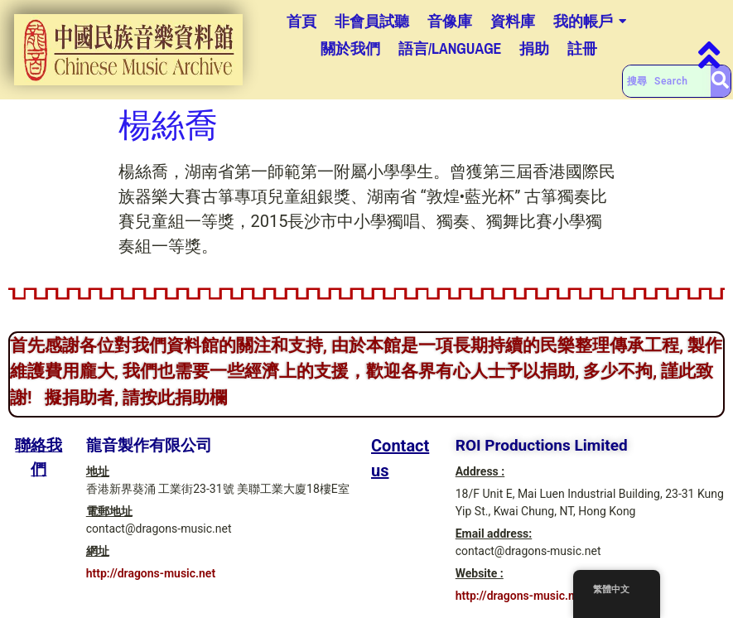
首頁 (301, 21)
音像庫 (449, 21)
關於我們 (350, 48)
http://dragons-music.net (150, 573)
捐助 (534, 48)
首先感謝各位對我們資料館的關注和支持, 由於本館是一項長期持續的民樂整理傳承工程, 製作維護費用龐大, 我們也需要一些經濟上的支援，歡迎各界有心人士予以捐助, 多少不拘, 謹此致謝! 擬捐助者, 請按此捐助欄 (366, 372)
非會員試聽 (372, 21)
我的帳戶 (583, 21)
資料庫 (512, 21)
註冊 (582, 48)
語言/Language (450, 48)
